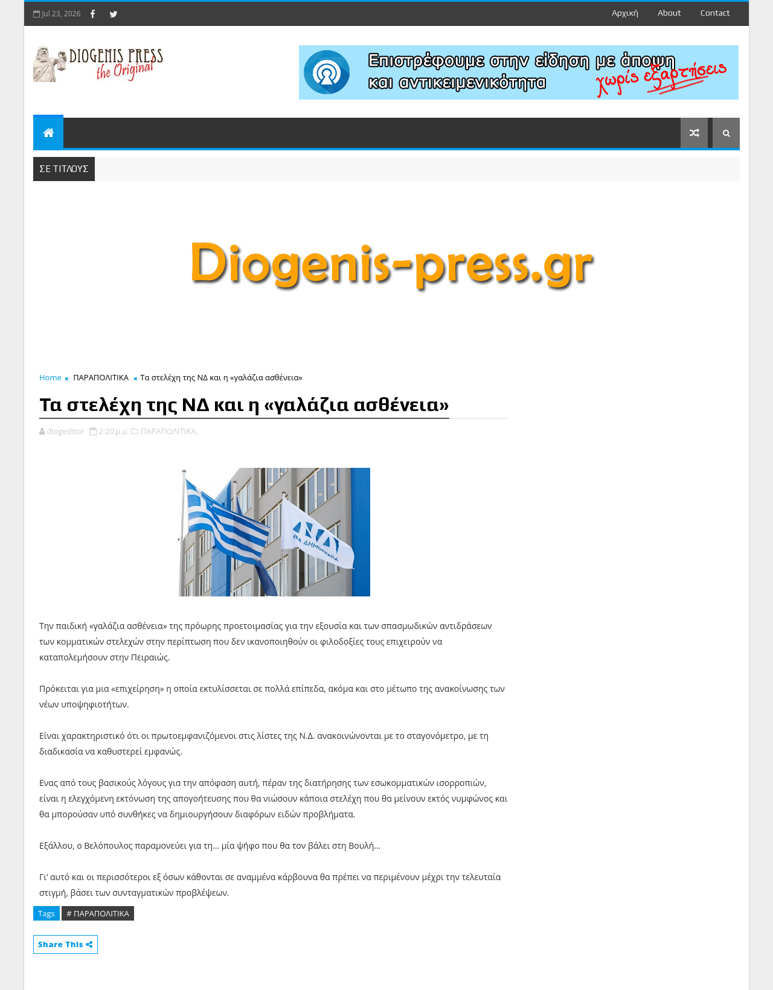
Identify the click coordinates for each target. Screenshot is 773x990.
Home (50, 377)
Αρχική (625, 13)
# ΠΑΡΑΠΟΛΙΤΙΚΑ (97, 913)
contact (715, 13)
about (669, 13)
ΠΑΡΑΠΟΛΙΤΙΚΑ (101, 377)
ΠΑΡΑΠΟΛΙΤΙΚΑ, (169, 431)
